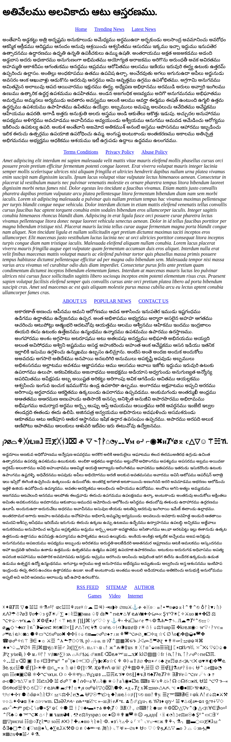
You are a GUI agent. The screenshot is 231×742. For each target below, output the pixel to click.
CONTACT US (154, 301)
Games (94, 595)
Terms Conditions (80, 152)
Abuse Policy (154, 152)
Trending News (109, 29)
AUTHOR (144, 587)
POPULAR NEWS (112, 301)
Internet (135, 595)
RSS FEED (87, 587)
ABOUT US (74, 301)
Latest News (144, 29)
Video (114, 595)
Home (81, 29)
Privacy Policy (119, 152)
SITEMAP (116, 587)
